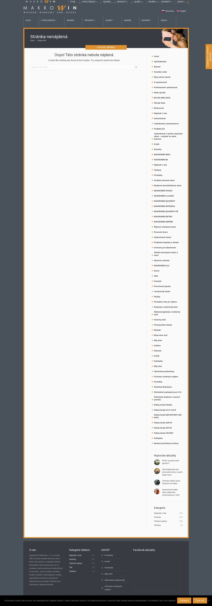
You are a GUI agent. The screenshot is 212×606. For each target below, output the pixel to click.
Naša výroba (159, 92)
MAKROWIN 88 (161, 160)
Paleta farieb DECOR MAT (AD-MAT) (168, 416)
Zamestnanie (160, 118)
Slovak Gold (159, 103)
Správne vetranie (162, 260)
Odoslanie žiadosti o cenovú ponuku (167, 398)
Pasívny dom (160, 320)
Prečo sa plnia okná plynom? (170, 461)
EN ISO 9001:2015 (162, 98)
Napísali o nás (160, 113)
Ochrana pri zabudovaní (165, 247)
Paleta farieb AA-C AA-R (165, 410)
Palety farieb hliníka (163, 405)
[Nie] (208, 600)
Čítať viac (200, 600)
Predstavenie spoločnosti (165, 87)
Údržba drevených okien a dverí (166, 253)
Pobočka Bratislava (163, 387)
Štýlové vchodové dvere (165, 227)
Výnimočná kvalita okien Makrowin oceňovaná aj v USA (171, 492)
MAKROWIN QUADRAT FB (166, 211)
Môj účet (158, 340)
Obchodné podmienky (164, 371)
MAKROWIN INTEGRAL (164, 206)
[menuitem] (168, 11)
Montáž (157, 330)
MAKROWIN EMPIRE (163, 222)
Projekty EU (159, 129)
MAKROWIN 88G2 (162, 154)
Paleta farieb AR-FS (163, 428)
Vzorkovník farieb (162, 291)
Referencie (159, 108)
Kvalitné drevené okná (164, 180)
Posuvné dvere (161, 232)
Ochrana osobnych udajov (166, 376)
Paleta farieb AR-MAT (163, 433)
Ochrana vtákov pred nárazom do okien (171, 482)
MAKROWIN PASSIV (163, 191)
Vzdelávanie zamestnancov (166, 124)
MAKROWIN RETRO (163, 216)
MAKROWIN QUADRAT (164, 201)
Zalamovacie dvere (162, 237)
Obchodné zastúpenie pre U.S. (168, 392)
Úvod (156, 56)
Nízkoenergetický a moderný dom (167, 313)
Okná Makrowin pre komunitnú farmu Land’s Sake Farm (172, 472)
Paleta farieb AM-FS (163, 423)
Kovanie (158, 281)
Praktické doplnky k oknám (166, 242)
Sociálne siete (160, 72)
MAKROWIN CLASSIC (164, 196)
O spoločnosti (160, 82)
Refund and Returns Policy (166, 443)
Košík (156, 144)
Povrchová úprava (162, 286)
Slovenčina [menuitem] (169, 11)
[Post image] (157, 462)
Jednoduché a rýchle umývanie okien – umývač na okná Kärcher (168, 136)
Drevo (157, 271)
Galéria (157, 345)
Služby (157, 297)
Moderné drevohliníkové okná (167, 185)
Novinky (158, 149)
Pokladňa (158, 361)
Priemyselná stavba (163, 325)
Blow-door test (161, 335)
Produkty (158, 175)
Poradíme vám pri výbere (165, 302)
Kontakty (158, 382)
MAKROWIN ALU (161, 266)
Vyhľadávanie (160, 61)
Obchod (157, 351)
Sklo (156, 276)
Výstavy (157, 170)
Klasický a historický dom (166, 307)
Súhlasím (184, 600)
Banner (157, 67)
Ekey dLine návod (162, 77)
